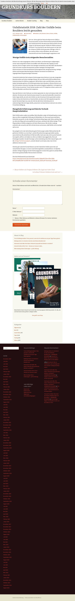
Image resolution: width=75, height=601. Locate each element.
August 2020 (6, 450)
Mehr (42, 3)
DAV (40, 33)
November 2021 (7, 425)
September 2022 (7, 399)
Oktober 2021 (6, 427)
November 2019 (7, 468)
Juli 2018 (5, 506)
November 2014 (7, 580)
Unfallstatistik (16, 35)
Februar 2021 (6, 437)
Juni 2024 (5, 364)
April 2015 (5, 570)
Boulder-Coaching (32, 20)
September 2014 (7, 585)
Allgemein (16, 327)
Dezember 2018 (7, 493)
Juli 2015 (5, 562)
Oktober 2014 (6, 582)
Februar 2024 (6, 371)
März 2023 (5, 384)
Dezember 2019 (7, 465)
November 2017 (7, 526)
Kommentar (16, 189)
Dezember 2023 (7, 376)
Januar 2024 (6, 374)
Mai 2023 (5, 379)
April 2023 (5, 381)
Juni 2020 (5, 455)
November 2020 (7, 445)
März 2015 (5, 572)
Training (16, 337)
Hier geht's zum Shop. (37, 315)
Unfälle (55, 33)
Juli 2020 (5, 453)
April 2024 (5, 369)
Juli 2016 (5, 537)
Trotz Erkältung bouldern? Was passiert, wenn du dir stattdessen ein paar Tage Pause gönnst (37, 238)
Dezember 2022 (7, 392)
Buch (15, 330)
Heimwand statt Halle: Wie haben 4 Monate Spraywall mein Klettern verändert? (33, 243)
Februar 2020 (6, 460)
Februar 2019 (6, 488)
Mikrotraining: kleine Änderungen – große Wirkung (26, 248)
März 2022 (5, 415)
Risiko (51, 33)
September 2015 (7, 557)
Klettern (44, 33)
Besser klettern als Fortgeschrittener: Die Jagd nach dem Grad (34, 170)
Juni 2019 (5, 481)
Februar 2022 (6, 417)
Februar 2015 (6, 575)
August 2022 (6, 402)
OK (47, 3)
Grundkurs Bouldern (7, 20)
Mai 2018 (5, 511)
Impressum (26, 389)
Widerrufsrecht (27, 392)
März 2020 (5, 458)
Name (15, 208)
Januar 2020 (6, 463)
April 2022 (5, 412)
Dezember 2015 (7, 549)
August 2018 (6, 504)
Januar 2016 (6, 547)
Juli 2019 (5, 478)
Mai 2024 (5, 366)
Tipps (15, 335)
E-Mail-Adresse (17, 211)
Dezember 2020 (7, 443)
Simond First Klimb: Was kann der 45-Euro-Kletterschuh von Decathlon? (51, 357)
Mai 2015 (5, 567)
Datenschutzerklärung (18, 597)
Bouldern (36, 33)
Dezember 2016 (7, 529)
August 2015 (6, 560)
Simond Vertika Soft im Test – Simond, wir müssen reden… (28, 246)
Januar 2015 (6, 577)
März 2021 (5, 435)
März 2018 (5, 516)
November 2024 (7, 359)
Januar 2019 (6, 491)
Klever (48, 33)
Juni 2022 (5, 407)
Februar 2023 (6, 387)
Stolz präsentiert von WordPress (33, 597)
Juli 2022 (5, 404)
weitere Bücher (20, 20)
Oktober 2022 (6, 397)
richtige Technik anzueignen (23, 141)
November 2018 (7, 496)
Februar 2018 (6, 519)
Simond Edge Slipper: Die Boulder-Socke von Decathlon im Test (51, 400)
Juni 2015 (5, 565)
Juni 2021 (5, 432)
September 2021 (7, 430)
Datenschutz (27, 390)
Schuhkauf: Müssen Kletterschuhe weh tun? (47, 172)
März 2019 (5, 486)
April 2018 (5, 514)
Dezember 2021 (7, 422)
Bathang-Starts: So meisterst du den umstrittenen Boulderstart (29, 241)
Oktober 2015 (6, 554)
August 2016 (6, 534)
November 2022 (7, 394)
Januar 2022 (6, 420)
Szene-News (28, 33)
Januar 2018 (6, 521)
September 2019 (7, 473)
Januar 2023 (6, 389)
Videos (16, 340)
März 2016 (5, 544)
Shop (47, 20)
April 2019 (5, 483)
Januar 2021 (6, 440)
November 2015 (7, 552)
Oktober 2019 (6, 471)
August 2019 (6, 476)
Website (15, 215)
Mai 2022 (5, 409)
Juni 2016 (5, 539)
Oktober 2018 (6, 498)
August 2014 (6, 588)
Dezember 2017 (7, 524)
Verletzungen (23, 35)
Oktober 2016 (6, 532)
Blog (41, 20)
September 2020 (7, 448)
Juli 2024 (5, 361)
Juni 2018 (5, 509)
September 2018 (7, 501)
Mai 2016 (5, 542)
